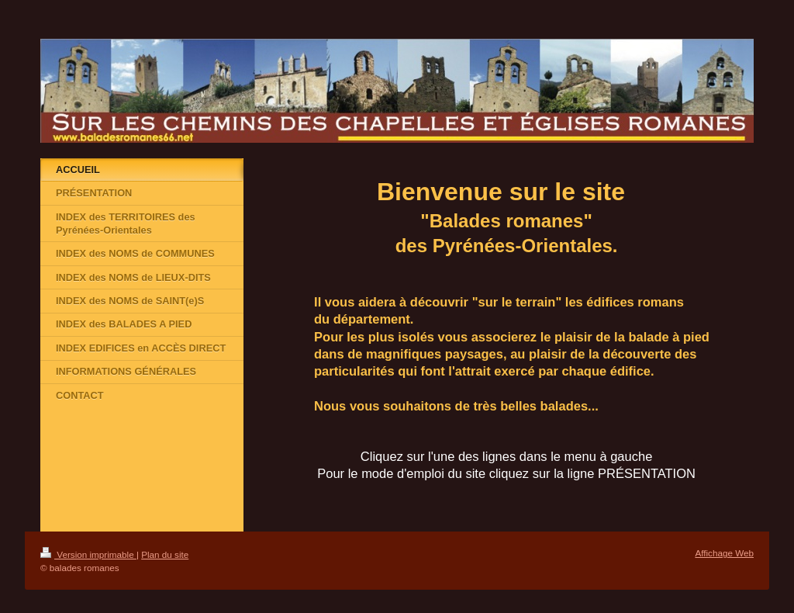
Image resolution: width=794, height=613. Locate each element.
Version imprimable (88, 554)
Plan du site (164, 554)
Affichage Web (724, 553)
